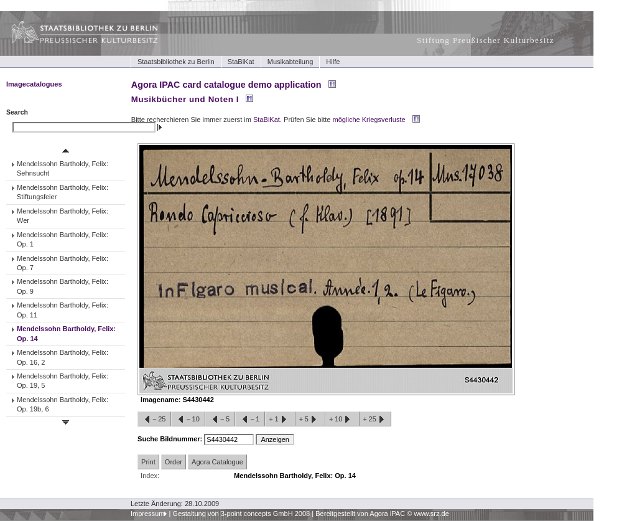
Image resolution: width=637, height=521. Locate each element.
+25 (375, 419)
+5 (310, 419)
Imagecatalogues (34, 84)
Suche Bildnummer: (170, 439)
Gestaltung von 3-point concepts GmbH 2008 (241, 513)
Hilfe (333, 61)
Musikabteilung (290, 61)
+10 (342, 419)
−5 (220, 419)
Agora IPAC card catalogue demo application (226, 85)
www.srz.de (431, 513)
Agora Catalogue (217, 462)
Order (173, 462)
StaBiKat (241, 61)
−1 (250, 419)
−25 (154, 419)
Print (148, 462)
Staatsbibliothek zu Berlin (176, 61)
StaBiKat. (267, 119)
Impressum (148, 513)
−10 (188, 419)
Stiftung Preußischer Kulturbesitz (485, 40)
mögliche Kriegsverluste (369, 119)
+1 (280, 419)
